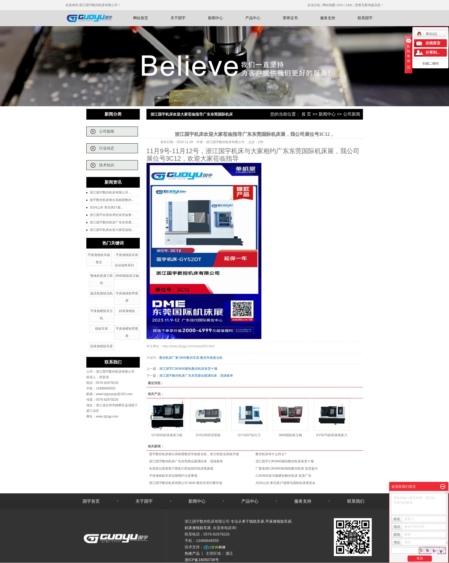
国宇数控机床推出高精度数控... (112, 200)
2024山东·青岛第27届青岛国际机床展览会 (285, 483)
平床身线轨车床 (127, 255)
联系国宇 (365, 18)
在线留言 (432, 43)
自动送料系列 (124, 265)
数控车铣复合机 (211, 358)
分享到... (432, 52)
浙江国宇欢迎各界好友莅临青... (112, 215)
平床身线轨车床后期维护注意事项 (173, 476)
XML (349, 5)
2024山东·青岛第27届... (106, 207)
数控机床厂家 (169, 358)
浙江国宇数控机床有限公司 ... (111, 192)
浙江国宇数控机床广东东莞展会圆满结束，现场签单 (196, 375)
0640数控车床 (189, 358)
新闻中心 (215, 18)
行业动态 (106, 148)
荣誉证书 (290, 18)
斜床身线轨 (127, 311)
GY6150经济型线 (208, 435)
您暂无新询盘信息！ (369, 5)
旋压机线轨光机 (101, 293)
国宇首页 (91, 501)
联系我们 (355, 501)
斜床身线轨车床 (101, 346)
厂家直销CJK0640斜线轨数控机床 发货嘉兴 (287, 468)
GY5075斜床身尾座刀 (331, 435)
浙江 (229, 553)
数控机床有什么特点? (271, 454)
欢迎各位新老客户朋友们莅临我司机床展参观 (181, 468)
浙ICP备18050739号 (202, 560)
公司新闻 (106, 131)
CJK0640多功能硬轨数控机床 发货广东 (283, 476)
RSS (340, 5)
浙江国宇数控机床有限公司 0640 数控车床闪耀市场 (185, 483)
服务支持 (327, 18)
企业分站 (313, 5)
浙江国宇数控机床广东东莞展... (112, 222)
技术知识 (106, 165)
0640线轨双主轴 (127, 276)
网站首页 (140, 18)
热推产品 (192, 553)
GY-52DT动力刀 (249, 435)
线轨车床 (101, 328)
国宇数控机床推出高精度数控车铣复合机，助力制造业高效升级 (194, 454)
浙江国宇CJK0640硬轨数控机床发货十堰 (188, 369)
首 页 (306, 114)
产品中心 (252, 18)
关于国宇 (178, 18)
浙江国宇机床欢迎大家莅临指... (112, 230)
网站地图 (329, 5)
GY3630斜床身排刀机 (166, 435)
